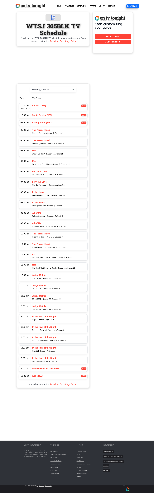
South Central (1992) (42, 115)
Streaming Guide (81, 451)
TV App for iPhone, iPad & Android (113, 456)
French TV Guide (55, 470)
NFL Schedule (80, 461)
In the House (38, 192)
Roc (34, 150)
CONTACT (111, 6)
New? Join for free (113, 36)
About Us (105, 466)
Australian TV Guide (56, 461)
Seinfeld (79, 467)
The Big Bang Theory (82, 470)
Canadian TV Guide (56, 464)
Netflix (78, 454)
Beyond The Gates (82, 473)
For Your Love (39, 171)
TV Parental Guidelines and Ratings (113, 461)
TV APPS (93, 6)
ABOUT (102, 6)
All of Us (36, 213)
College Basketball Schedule (84, 464)
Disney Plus (80, 457)
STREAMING (81, 6)
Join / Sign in (132, 6)
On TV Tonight (54, 451)
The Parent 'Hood (41, 130)
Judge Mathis (39, 275)
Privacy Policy (48, 486)
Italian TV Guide (55, 473)
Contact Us (106, 470)
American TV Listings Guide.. (64, 384)
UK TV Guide (54, 457)
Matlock (79, 476)
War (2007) (37, 376)
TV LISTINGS (69, 6)
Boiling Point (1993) (42, 122)
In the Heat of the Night (44, 316)
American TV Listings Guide (63, 41)
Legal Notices (40, 486)
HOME (58, 6)
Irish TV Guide (54, 467)
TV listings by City (108, 451)
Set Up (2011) (39, 105)
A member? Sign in (112, 42)
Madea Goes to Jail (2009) (45, 368)
